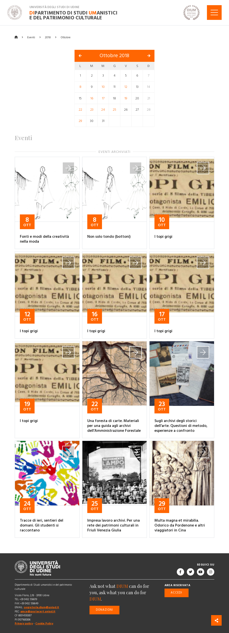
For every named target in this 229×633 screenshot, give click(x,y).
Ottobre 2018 (114, 55)
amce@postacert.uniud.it (37, 611)
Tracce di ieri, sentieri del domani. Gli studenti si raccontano (41, 525)
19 (126, 98)
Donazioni (104, 610)
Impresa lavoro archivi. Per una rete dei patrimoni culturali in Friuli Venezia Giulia (113, 525)
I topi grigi (163, 236)
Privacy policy (24, 623)
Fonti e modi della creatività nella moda (44, 239)
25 (114, 109)
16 (91, 98)
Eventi (31, 37)
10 (103, 86)
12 (126, 86)
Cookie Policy (44, 623)
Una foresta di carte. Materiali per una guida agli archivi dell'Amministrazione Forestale (114, 425)
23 (91, 109)
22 (80, 109)
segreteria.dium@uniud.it (41, 607)
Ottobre (66, 37)
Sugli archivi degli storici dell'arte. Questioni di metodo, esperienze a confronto (180, 425)
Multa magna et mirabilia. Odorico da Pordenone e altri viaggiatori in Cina (179, 525)
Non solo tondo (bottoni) (109, 236)
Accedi (176, 593)
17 (103, 98)
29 (80, 121)
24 (103, 109)
